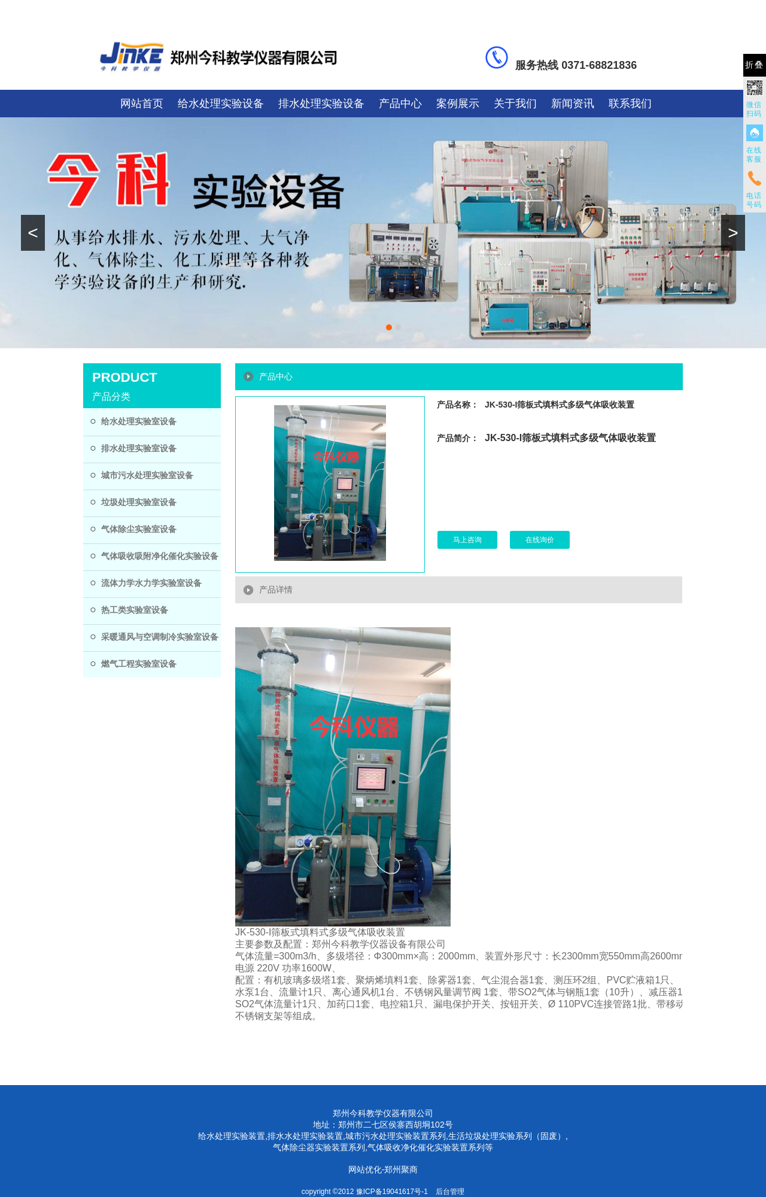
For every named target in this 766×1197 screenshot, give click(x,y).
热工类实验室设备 (134, 610)
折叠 (754, 64)
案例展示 (457, 104)
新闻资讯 (572, 104)
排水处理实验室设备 (139, 448)
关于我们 (515, 104)
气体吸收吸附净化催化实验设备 (159, 556)
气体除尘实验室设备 (139, 529)
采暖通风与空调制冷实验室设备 (159, 637)
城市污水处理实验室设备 (147, 475)
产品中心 (400, 104)
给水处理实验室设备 (139, 421)
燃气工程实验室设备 (139, 664)
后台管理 (450, 1191)
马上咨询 (467, 540)
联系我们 (630, 104)
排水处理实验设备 (321, 104)
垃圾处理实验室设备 (139, 502)
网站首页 (141, 104)
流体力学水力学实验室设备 (151, 583)
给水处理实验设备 (221, 104)
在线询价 (539, 540)
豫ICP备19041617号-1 (392, 1191)
